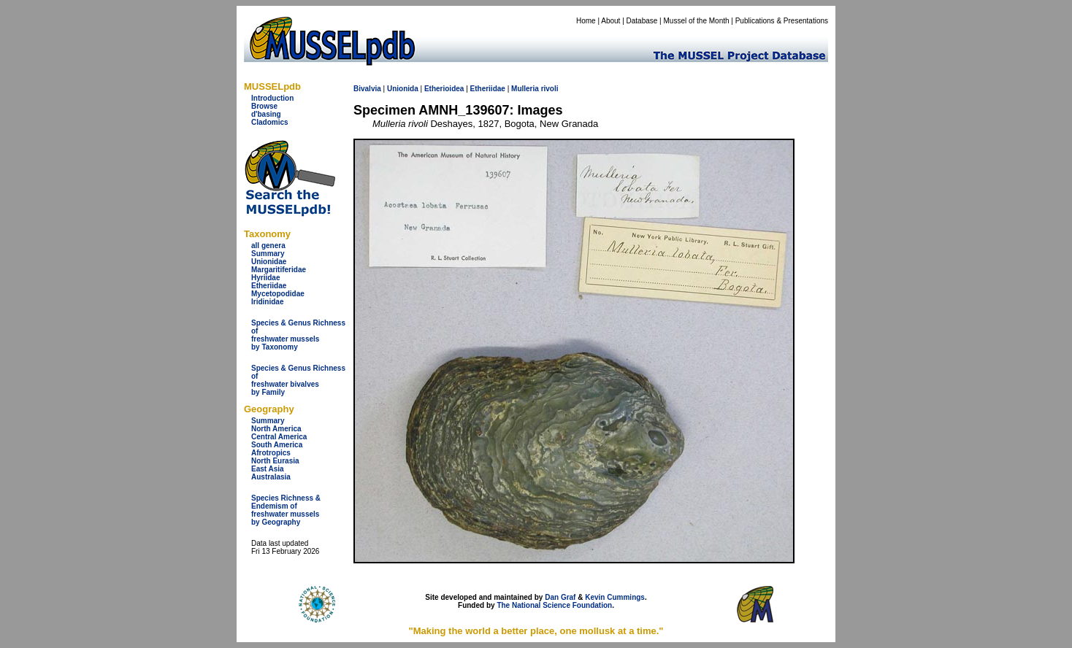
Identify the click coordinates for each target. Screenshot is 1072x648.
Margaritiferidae (278, 270)
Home (586, 21)
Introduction (272, 98)
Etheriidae (268, 286)
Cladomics (269, 122)
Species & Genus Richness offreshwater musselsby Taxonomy (298, 335)
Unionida (402, 89)
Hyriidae (265, 278)
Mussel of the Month (697, 21)
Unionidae (268, 262)
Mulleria (525, 89)
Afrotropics (271, 453)
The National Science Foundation (554, 605)
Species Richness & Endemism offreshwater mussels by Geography (286, 510)
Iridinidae (267, 302)
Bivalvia (367, 89)
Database (642, 21)
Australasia (271, 477)
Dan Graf (560, 597)
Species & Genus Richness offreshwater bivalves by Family (298, 380)
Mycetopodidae (278, 294)
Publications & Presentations (781, 21)
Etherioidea (444, 89)
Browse (264, 106)
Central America (279, 437)
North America (276, 429)
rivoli (550, 89)
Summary (268, 254)
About (610, 21)
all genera (268, 246)
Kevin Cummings (615, 597)
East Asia (267, 469)
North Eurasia (275, 461)
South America (276, 445)
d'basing (266, 114)
